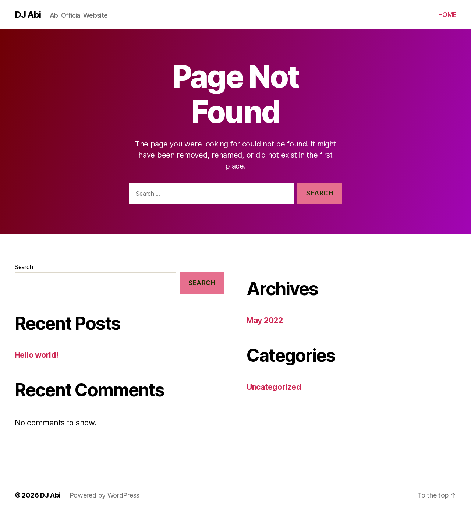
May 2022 (265, 320)
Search (24, 267)
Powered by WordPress (105, 495)
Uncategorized (274, 387)
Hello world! (37, 355)
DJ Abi (28, 14)
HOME (447, 14)
